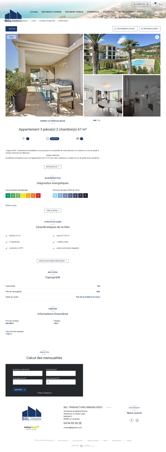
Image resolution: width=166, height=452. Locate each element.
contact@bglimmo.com (73, 427)
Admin (105, 440)
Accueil (34, 12)
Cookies (129, 440)
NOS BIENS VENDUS (74, 12)
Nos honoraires (63, 440)
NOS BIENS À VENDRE (52, 12)
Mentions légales (93, 440)
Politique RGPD (117, 440)
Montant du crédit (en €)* (21, 369)
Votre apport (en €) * (19, 378)
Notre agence (126, 12)
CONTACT (141, 12)
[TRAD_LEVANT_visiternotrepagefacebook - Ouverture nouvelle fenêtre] (131, 420)
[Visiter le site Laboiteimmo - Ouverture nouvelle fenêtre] (87, 446)
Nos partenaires (78, 440)
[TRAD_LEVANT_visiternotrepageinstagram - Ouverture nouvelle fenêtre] (137, 420)
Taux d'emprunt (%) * (53, 378)
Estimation (109, 12)
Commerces (93, 12)
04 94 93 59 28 (72, 423)
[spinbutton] (61, 382)
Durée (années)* (51, 369)
